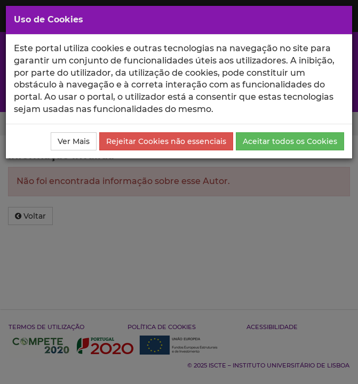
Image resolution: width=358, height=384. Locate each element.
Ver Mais (74, 141)
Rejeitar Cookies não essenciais (166, 141)
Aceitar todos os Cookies (290, 141)
